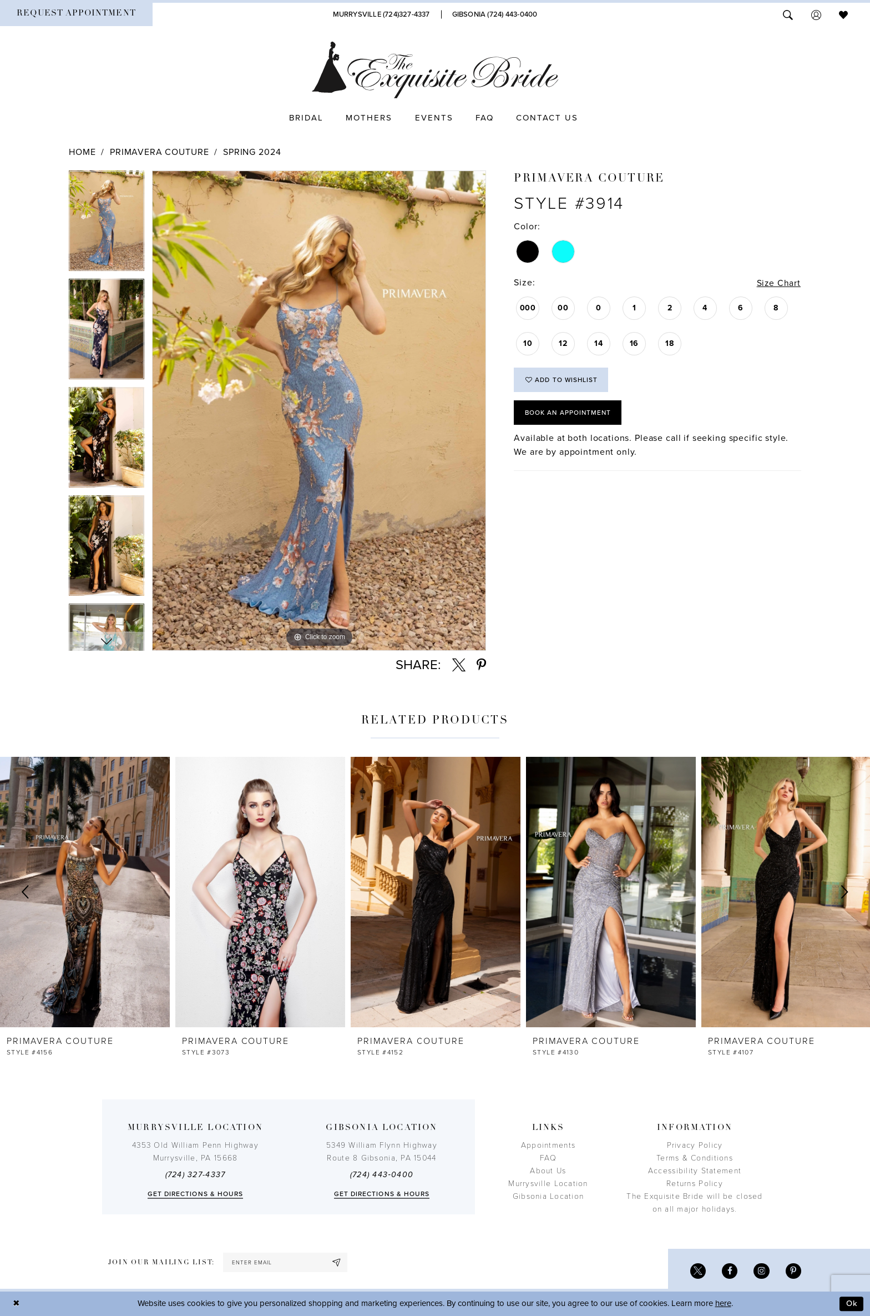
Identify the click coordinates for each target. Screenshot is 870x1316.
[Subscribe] (339, 1262)
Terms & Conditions (694, 1158)
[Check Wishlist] (843, 14)
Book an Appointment (569, 414)
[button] (816, 14)
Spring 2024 (252, 152)
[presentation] (85, 892)
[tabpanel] (106, 224)
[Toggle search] (788, 14)
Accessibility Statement (694, 1171)
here (723, 1304)
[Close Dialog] (17, 1304)
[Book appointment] (76, 14)
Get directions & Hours (196, 1194)
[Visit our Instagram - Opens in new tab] (761, 1271)
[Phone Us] (381, 14)
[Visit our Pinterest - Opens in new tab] (793, 1271)
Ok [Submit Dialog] (852, 1304)
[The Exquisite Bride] (435, 70)
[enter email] (286, 1262)
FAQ (548, 1158)
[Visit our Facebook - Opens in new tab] (729, 1271)
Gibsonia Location (548, 1196)
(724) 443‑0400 (381, 1174)
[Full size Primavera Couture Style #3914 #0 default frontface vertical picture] (319, 410)
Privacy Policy (695, 1145)
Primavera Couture (159, 152)
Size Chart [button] (778, 283)
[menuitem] (76, 14)
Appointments (548, 1145)
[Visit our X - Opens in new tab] (697, 1271)
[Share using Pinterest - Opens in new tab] (481, 665)
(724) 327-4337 (195, 1174)
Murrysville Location (548, 1183)
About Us (548, 1171)
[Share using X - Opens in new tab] (459, 665)
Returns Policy (694, 1183)
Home (82, 152)
